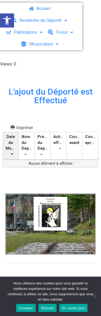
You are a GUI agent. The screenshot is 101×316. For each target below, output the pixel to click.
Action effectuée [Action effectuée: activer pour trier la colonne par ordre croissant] (60, 140)
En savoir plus (73, 308)
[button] (7, 20)
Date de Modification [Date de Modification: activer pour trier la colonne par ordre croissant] (12, 143)
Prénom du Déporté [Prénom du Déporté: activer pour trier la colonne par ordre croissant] (44, 143)
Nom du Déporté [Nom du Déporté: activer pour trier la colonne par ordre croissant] (28, 143)
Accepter (26, 308)
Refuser (47, 308)
